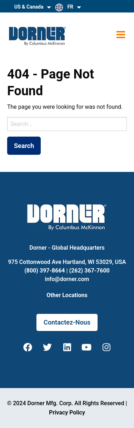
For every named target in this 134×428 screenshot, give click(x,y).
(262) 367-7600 (89, 270)
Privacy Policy (67, 412)
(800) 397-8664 (44, 270)
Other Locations (66, 295)
